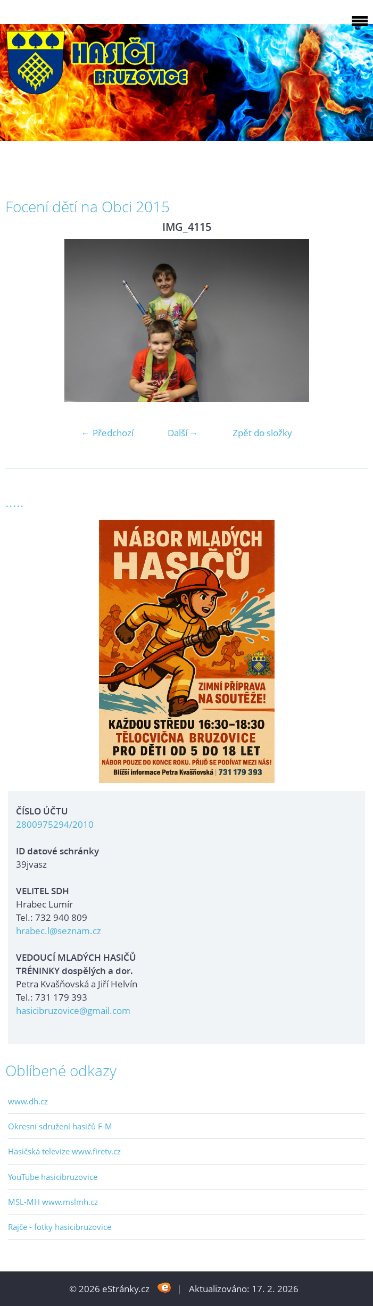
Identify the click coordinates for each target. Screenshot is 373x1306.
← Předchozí (107, 433)
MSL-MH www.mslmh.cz (53, 1201)
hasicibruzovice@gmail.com (73, 1010)
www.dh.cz (28, 1101)
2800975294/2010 (55, 824)
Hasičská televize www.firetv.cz (64, 1151)
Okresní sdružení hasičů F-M (60, 1126)
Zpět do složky (262, 433)
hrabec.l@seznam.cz (58, 931)
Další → (183, 433)
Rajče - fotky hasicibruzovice (59, 1226)
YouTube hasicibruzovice (52, 1176)
